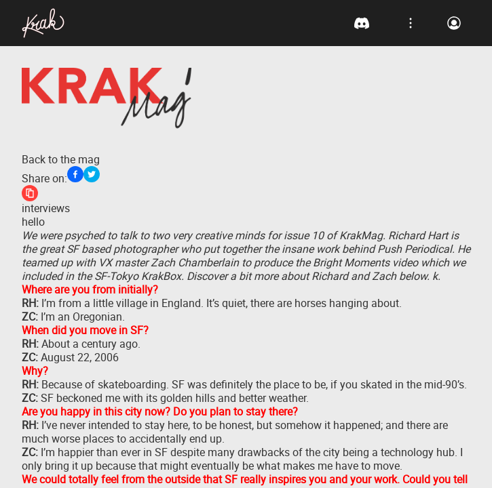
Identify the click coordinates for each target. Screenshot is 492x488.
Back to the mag (61, 159)
